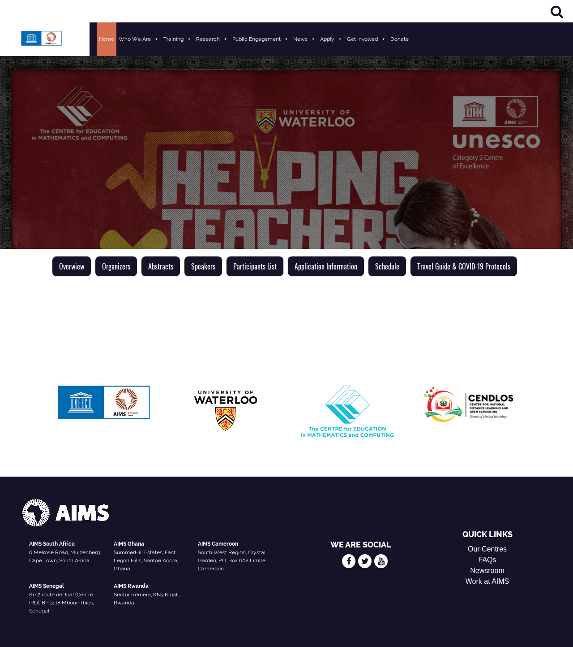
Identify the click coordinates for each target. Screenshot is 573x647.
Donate (399, 39)
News (304, 39)
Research (212, 39)
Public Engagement (260, 39)
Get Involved (366, 39)
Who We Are (139, 39)
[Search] (557, 11)
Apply (331, 39)
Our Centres (487, 549)
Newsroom (487, 570)
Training (177, 39)
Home (106, 39)
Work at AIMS (487, 581)
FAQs (487, 560)
